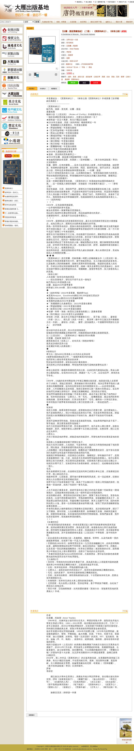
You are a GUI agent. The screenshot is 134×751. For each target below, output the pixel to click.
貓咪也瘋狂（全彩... (12, 201)
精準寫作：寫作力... (12, 192)
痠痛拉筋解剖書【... (12, 209)
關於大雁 (119, 22)
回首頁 (132, 2)
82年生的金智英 (10, 205)
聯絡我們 (129, 22)
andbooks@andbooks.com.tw (82, 749)
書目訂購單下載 (96, 22)
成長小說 (81, 77)
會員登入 (80, 2)
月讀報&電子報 (47, 22)
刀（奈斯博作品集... (12, 213)
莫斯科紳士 (9, 188)
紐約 (69, 77)
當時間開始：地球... (12, 225)
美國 (103, 77)
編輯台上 (109, 22)
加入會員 (89, 2)
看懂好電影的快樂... (12, 221)
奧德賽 (67, 79)
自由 (108, 77)
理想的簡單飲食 (10, 217)
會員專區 (83, 22)
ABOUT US (122, 2)
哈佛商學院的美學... (12, 197)
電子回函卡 (112, 2)
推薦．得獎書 (61, 22)
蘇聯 (122, 77)
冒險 (113, 77)
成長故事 (89, 77)
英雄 (74, 77)
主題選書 (73, 22)
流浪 (117, 77)
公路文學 (97, 77)
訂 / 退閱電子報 (100, 2)
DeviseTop (103, 749)
